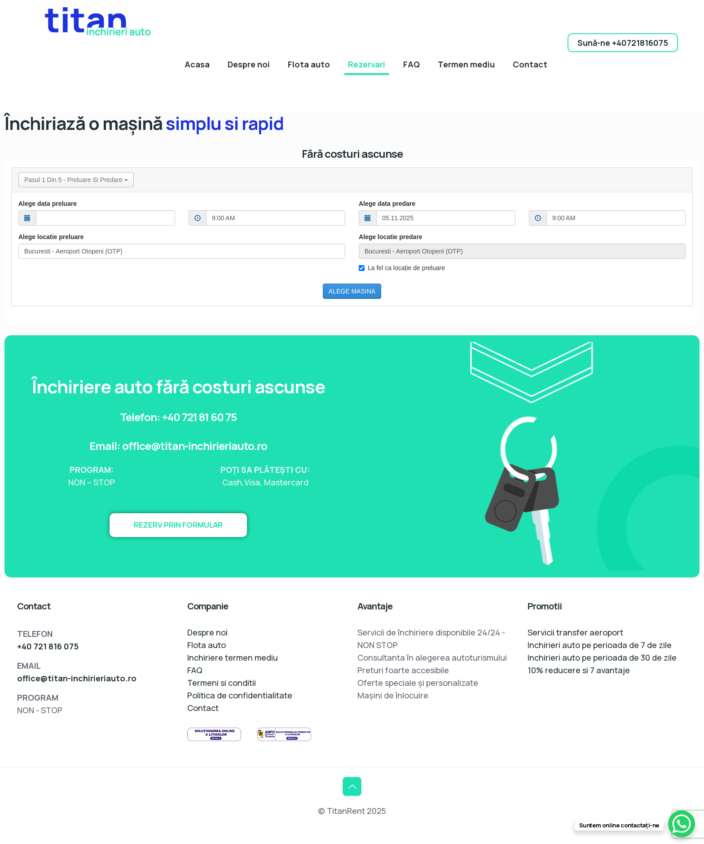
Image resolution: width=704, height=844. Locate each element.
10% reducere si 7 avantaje (579, 670)
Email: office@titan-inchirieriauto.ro (178, 445)
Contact (203, 707)
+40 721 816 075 (48, 646)
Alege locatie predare (390, 236)
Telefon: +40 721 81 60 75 (178, 416)
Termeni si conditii (221, 682)
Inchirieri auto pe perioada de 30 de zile (602, 657)
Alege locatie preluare (51, 236)
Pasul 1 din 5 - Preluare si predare (76, 179)
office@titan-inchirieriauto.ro (76, 678)
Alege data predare (387, 203)
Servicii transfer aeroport (575, 632)
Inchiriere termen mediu (232, 657)
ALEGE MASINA (352, 291)
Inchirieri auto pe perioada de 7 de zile (600, 645)
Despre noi (207, 632)
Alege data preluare (47, 203)
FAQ (194, 670)
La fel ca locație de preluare (402, 267)
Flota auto (206, 645)
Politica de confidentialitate (239, 695)
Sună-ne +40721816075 (622, 42)
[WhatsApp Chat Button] (681, 823)
